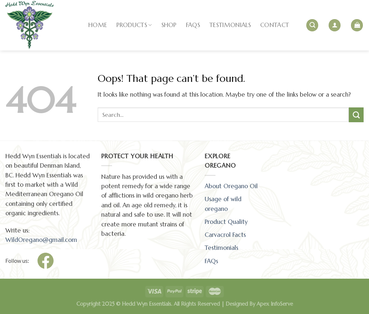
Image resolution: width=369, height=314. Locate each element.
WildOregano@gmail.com (41, 240)
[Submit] (356, 114)
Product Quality (226, 222)
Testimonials (221, 248)
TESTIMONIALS (230, 25)
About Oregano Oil (231, 186)
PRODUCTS (134, 25)
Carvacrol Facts (225, 235)
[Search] (312, 25)
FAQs (193, 25)
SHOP (169, 25)
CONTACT (274, 25)
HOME (97, 25)
